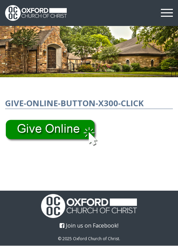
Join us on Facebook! (89, 225)
